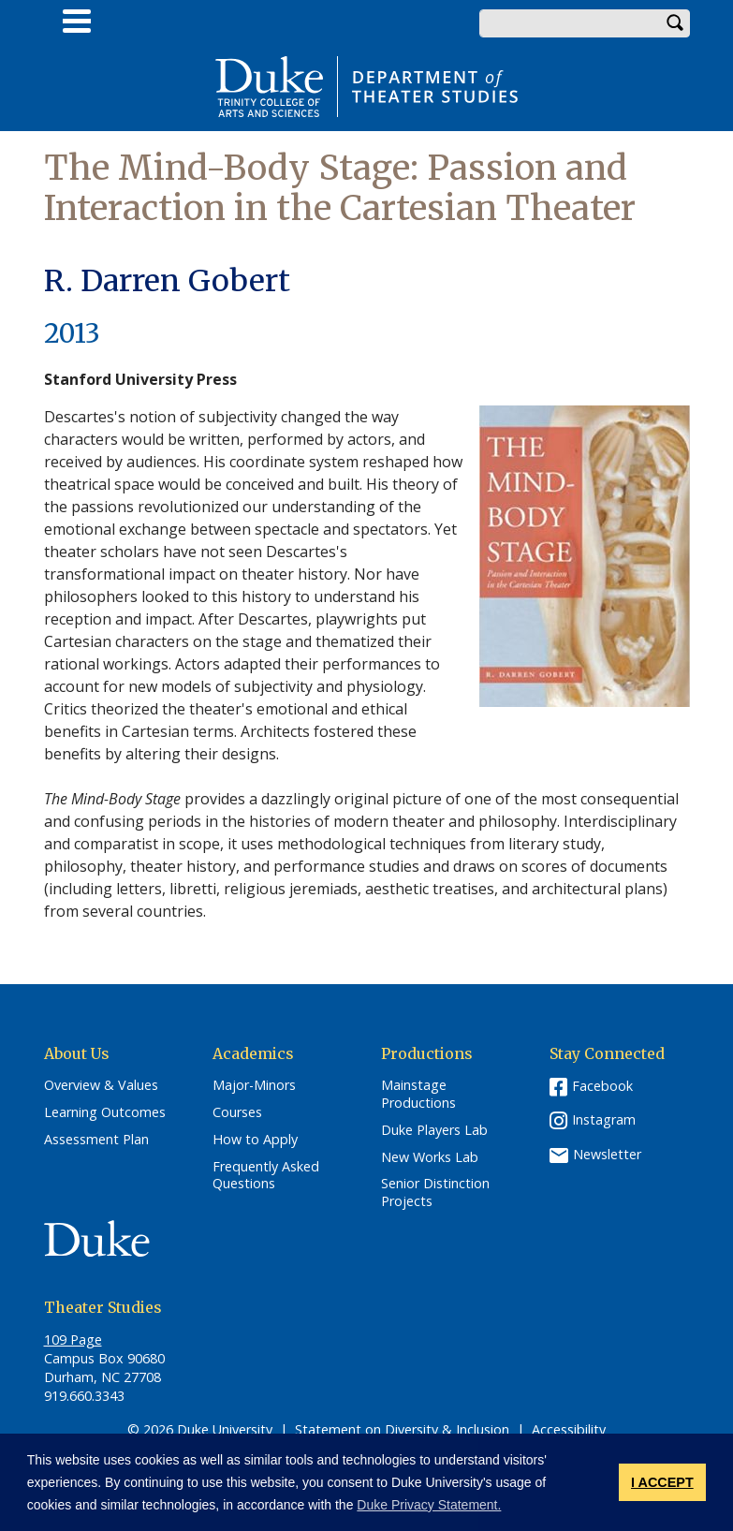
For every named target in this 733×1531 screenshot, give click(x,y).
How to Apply (255, 1139)
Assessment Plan (96, 1139)
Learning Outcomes (105, 1112)
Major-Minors (254, 1085)
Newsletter (607, 1154)
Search (676, 23)
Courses (237, 1112)
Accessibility (569, 1429)
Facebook (602, 1086)
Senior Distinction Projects (435, 1192)
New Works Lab (429, 1157)
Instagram (604, 1119)
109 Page (73, 1339)
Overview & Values (101, 1085)
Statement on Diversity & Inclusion (402, 1429)
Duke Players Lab (434, 1130)
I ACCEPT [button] (662, 1482)
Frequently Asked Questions (266, 1175)
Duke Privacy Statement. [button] (429, 1504)
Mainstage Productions (418, 1094)
